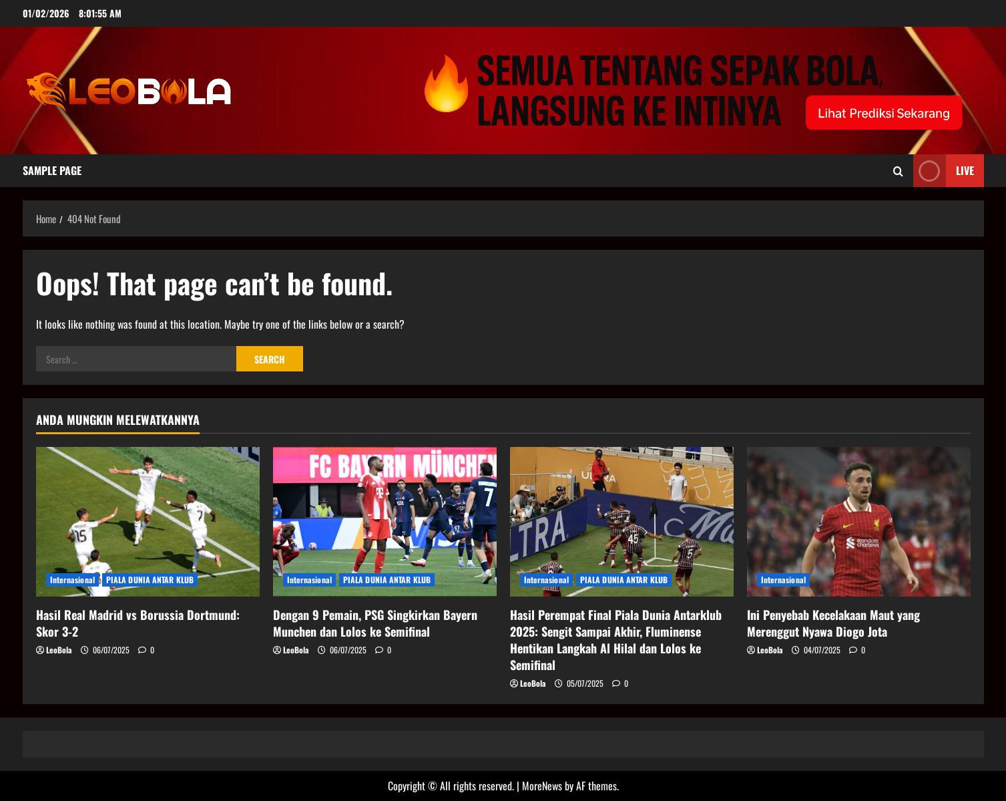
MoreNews (542, 786)
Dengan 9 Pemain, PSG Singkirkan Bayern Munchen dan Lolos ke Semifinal (375, 623)
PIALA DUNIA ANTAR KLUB (150, 579)
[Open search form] (898, 170)
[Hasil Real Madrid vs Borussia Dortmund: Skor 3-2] (148, 521)
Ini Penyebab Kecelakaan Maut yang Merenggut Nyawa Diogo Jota (833, 623)
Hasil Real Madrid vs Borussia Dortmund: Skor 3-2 (138, 623)
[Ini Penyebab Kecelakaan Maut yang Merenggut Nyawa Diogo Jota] (859, 521)
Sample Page (52, 170)
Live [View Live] (943, 170)
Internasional (72, 579)
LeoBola (59, 649)
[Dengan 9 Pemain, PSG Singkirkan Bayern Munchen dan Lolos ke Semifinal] (385, 521)
